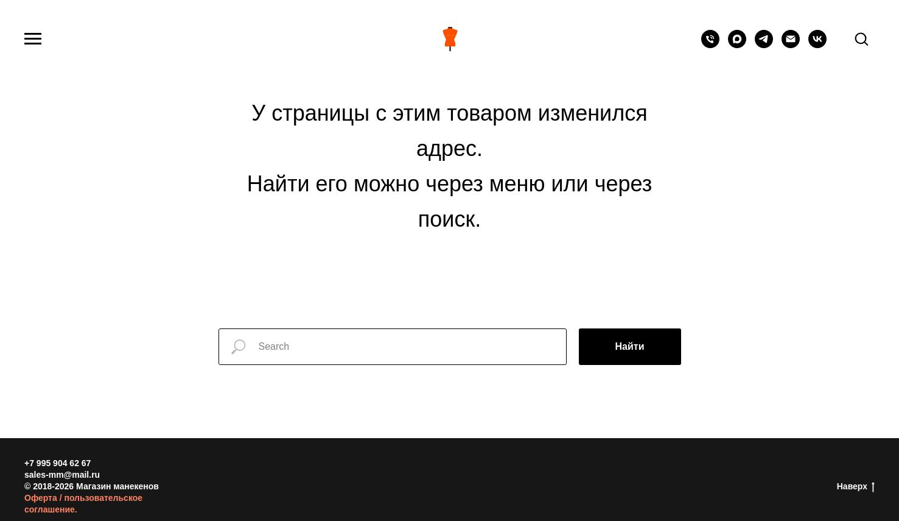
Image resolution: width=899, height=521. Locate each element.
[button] (861, 38)
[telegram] (764, 45)
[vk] (817, 45)
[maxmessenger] (737, 45)
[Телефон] (710, 45)
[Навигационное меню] (32, 39)
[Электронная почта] (791, 45)
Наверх (856, 486)
